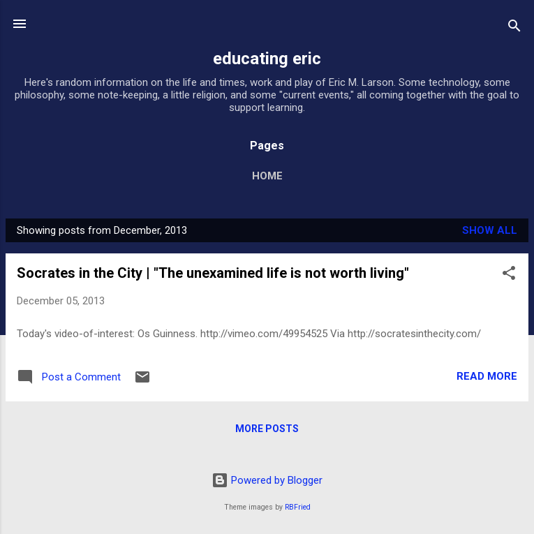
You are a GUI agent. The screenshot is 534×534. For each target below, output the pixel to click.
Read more (487, 376)
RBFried (298, 507)
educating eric (267, 58)
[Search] (514, 28)
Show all (489, 230)
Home (267, 176)
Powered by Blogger (267, 480)
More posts (267, 428)
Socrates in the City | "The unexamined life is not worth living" (213, 273)
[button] (508, 275)
